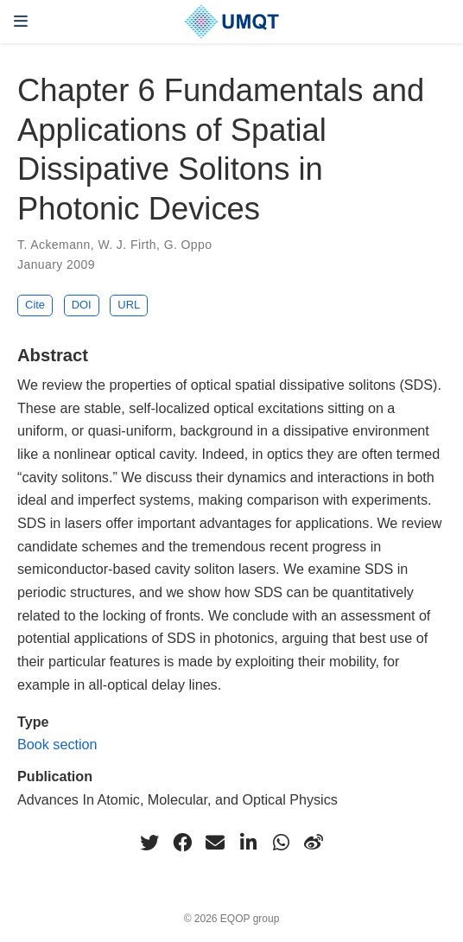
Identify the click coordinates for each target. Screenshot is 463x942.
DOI (82, 304)
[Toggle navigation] (21, 21)
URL (128, 304)
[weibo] (314, 843)
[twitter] (149, 843)
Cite (35, 304)
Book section (57, 744)
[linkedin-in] (248, 843)
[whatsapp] (281, 843)
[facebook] (182, 843)
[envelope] (215, 843)
